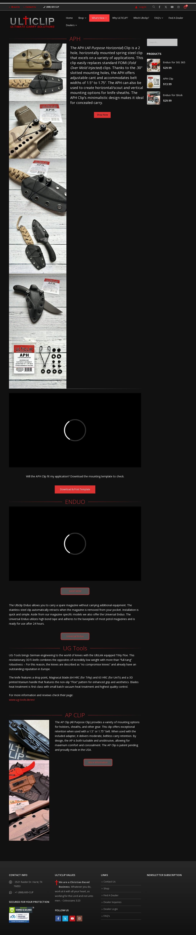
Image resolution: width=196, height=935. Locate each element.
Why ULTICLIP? (120, 18)
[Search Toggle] (153, 7)
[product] (153, 65)
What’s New (98, 18)
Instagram (79, 919)
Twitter (65, 919)
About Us (14, 6)
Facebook (58, 919)
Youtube (72, 919)
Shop (81, 18)
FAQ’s (157, 18)
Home (69, 18)
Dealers (70, 25)
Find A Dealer (176, 18)
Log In (140, 6)
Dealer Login (111, 911)
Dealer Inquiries (113, 904)
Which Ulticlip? (141, 18)
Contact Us (30, 6)
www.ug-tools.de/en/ (22, 700)
